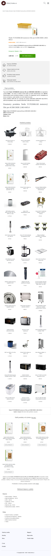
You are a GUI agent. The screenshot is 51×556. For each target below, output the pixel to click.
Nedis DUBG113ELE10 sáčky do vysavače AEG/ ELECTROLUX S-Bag (9, 465)
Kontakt (4, 546)
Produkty (7, 11)
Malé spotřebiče (29, 411)
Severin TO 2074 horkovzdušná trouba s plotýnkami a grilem (25, 399)
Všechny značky (6, 532)
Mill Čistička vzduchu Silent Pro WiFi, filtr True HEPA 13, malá (10, 212)
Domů (4, 11)
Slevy (3, 538)
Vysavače (36, 411)
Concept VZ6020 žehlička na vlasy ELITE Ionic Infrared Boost (40, 188)
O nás (3, 543)
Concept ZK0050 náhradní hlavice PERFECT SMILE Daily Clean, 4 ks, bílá (40, 283)
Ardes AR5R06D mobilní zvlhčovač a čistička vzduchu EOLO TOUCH (41, 307)
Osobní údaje (30, 538)
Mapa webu (30, 535)
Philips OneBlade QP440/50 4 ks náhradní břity (41, 236)
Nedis (18, 47)
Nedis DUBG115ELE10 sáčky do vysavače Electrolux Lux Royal (42, 438)
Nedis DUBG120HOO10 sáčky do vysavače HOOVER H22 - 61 (10, 188)
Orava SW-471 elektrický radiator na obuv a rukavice (41, 212)
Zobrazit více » (31, 47)
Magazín (29, 532)
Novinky (4, 535)
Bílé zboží (11, 11)
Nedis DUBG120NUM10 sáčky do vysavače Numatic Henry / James (10, 164)
